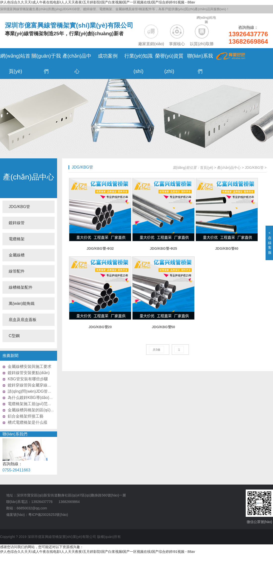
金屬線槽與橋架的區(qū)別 (31, 410)
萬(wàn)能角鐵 (21, 303)
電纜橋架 (17, 239)
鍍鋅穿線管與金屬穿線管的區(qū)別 (39, 385)
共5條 (156, 350)
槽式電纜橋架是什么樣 (27, 422)
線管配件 (17, 271)
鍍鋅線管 (17, 223)
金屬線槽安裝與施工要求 (29, 366)
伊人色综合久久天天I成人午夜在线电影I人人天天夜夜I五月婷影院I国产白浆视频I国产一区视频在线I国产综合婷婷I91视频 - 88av (97, 2)
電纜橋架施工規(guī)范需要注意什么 (39, 404)
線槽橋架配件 (21, 287)
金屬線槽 (17, 255)
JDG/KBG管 (19, 207)
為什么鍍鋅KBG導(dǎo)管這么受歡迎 (40, 397)
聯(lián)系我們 (14, 434)
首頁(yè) (206, 168)
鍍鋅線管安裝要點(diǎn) (29, 373)
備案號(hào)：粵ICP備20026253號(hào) (37, 515)
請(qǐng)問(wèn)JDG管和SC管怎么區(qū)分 (46, 391)
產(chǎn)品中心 (28, 177)
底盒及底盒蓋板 (22, 319)
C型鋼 (14, 336)
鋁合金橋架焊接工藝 (25, 416)
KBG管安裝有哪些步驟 (28, 379)
